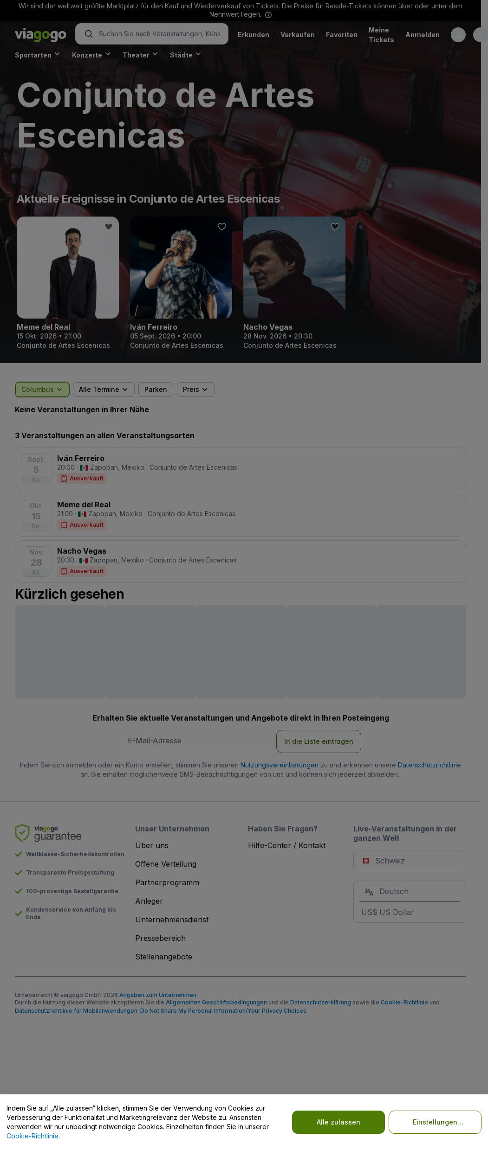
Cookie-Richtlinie (33, 1136)
